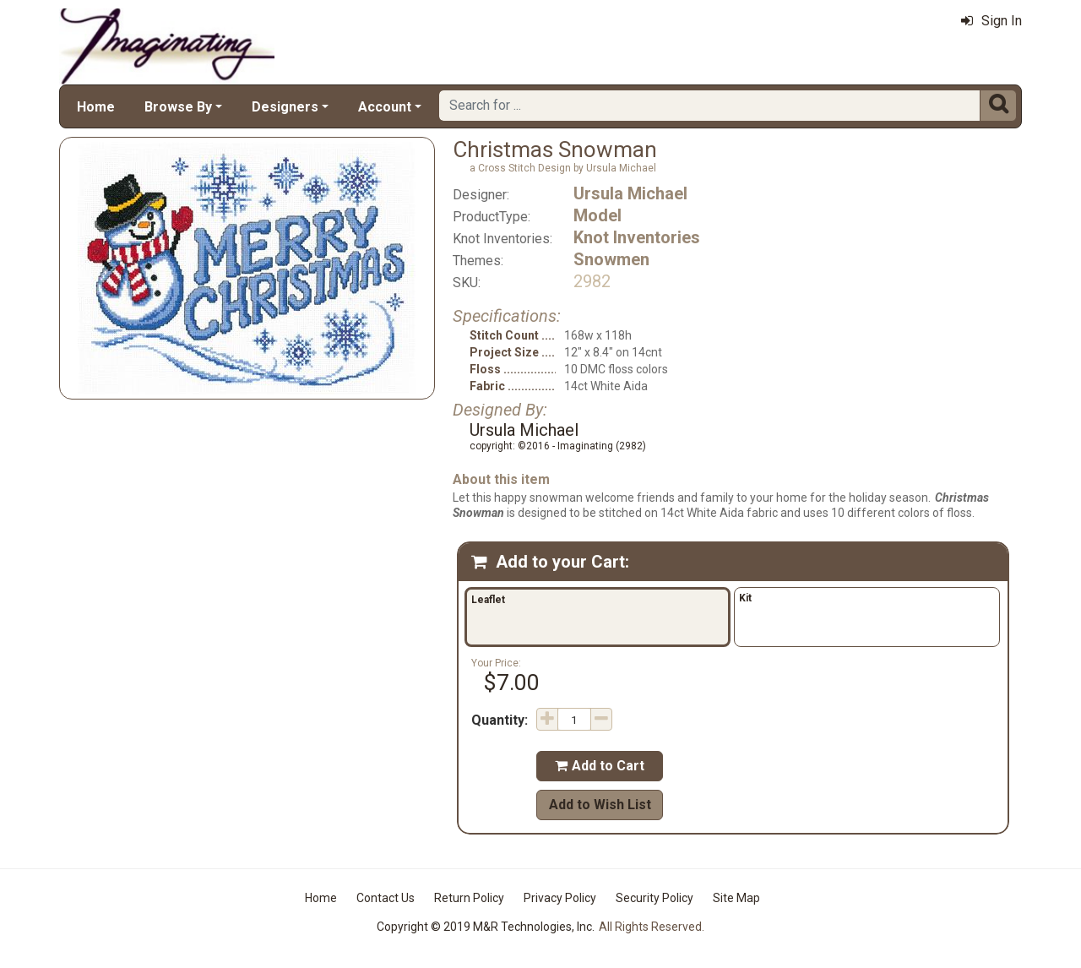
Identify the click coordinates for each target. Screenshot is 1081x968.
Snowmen (611, 259)
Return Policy (469, 898)
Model (597, 215)
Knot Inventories (636, 237)
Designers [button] (285, 107)
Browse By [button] (178, 107)
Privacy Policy (560, 898)
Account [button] (384, 107)
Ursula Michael (630, 193)
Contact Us (385, 898)
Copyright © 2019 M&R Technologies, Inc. (486, 926)
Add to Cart (599, 766)
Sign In (991, 21)
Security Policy (654, 898)
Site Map (736, 898)
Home (96, 107)
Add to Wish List (600, 805)
